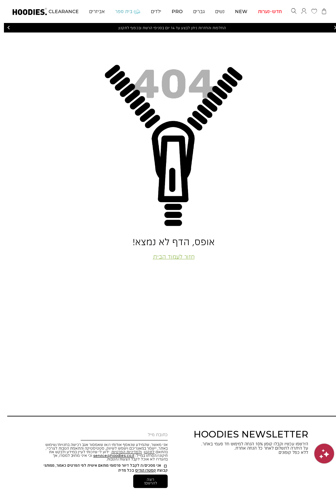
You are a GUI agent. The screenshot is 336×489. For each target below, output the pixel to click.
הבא (331, 27)
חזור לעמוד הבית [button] (170, 256)
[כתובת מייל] (120, 434)
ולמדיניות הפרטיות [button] (122, 452)
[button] (26, 10)
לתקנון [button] (145, 452)
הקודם (4, 27)
